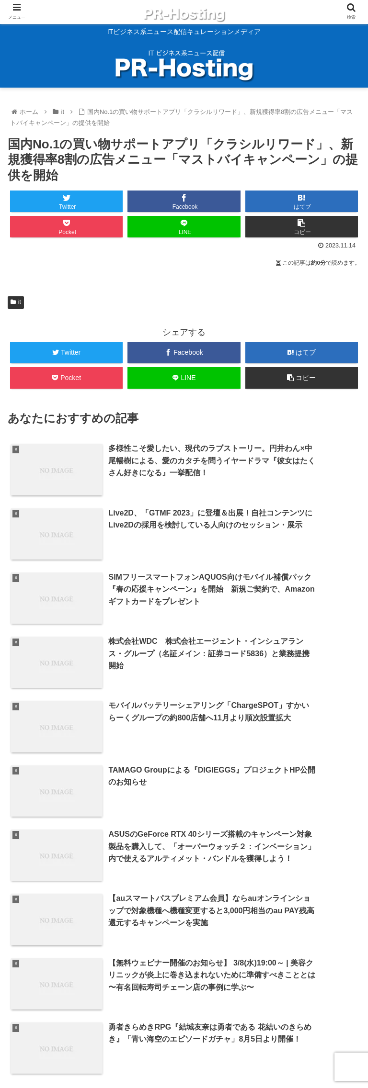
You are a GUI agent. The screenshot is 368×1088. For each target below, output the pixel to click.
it (16, 302)
